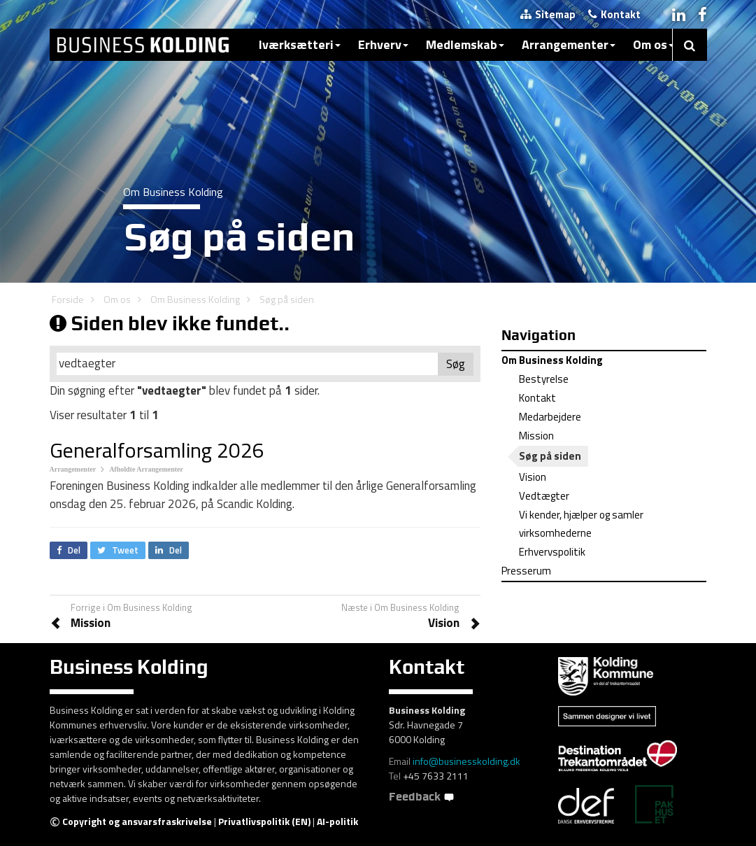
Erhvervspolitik (552, 552)
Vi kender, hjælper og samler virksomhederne (581, 524)
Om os (653, 44)
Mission (536, 436)
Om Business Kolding (195, 299)
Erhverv (383, 44)
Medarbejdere (550, 417)
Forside (68, 299)
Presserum (526, 571)
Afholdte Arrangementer (146, 469)
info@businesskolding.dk (466, 761)
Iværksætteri (300, 44)
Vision (532, 477)
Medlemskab (465, 44)
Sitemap (548, 14)
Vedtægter (544, 496)
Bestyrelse (544, 379)
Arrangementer (568, 44)
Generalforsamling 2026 (157, 450)
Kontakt (614, 14)
